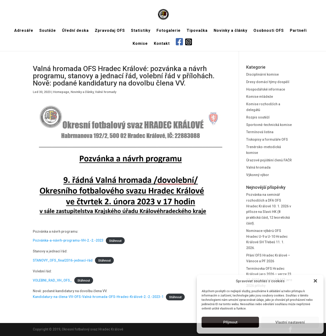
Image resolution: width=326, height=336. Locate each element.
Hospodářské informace (265, 89)
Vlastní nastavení (290, 322)
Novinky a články (230, 31)
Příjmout (230, 322)
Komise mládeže (259, 97)
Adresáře (23, 31)
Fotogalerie (168, 31)
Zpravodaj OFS (110, 31)
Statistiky (140, 31)
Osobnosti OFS (268, 31)
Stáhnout (115, 240)
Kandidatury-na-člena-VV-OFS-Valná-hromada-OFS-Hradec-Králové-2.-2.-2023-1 (98, 297)
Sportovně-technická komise (269, 125)
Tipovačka (197, 31)
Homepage (61, 92)
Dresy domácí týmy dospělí (267, 82)
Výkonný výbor (257, 175)
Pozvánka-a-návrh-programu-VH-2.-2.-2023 (68, 240)
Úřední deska (75, 31)
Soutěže (47, 31)
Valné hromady (105, 92)
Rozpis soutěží (258, 117)
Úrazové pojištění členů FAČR (269, 160)
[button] (316, 281)
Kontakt (162, 44)
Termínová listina (259, 132)
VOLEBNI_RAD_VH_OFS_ (52, 280)
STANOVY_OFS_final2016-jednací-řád (63, 260)
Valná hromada (258, 167)
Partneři (298, 31)
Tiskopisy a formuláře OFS (267, 139)
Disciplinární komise (262, 74)
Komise (140, 44)
